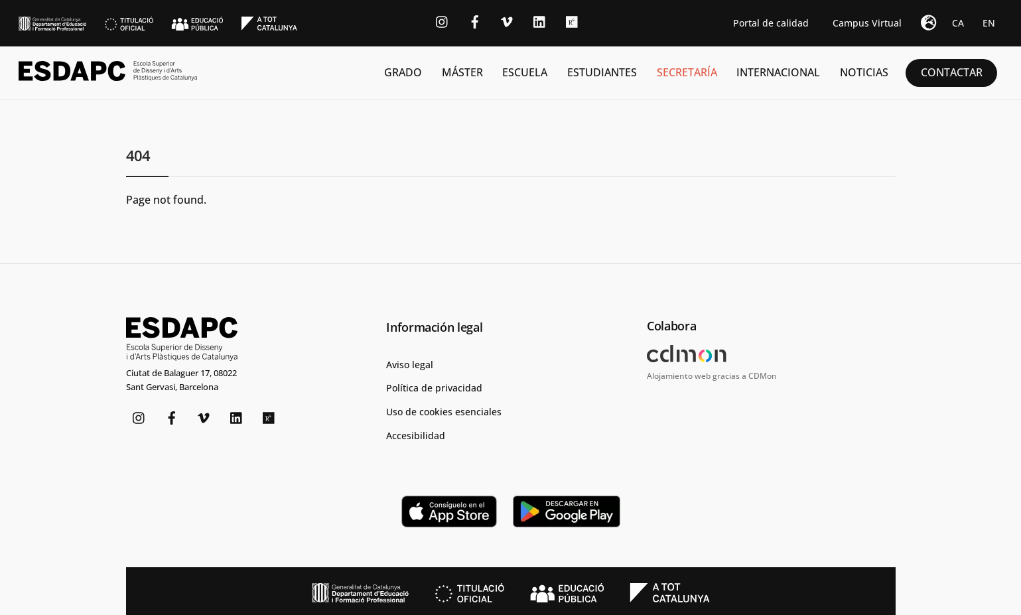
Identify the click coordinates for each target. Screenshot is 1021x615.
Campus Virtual (867, 23)
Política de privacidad (434, 386)
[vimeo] (507, 20)
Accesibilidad (415, 433)
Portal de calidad (771, 23)
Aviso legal (409, 362)
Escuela (524, 72)
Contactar (952, 72)
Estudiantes (602, 72)
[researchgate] (572, 20)
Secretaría (687, 72)
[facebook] (475, 20)
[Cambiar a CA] (958, 23)
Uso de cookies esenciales (444, 410)
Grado (403, 72)
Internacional (778, 72)
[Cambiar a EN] (989, 23)
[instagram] (442, 20)
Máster (462, 72)
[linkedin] (540, 20)
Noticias (864, 72)
